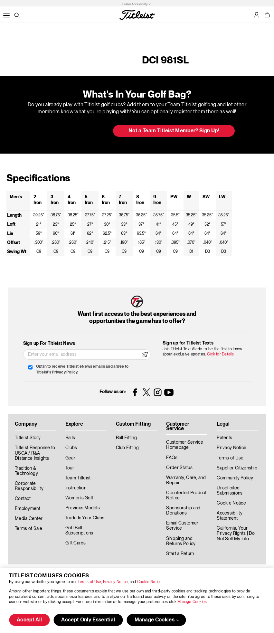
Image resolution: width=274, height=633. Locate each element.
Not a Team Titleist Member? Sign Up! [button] (173, 131)
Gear (70, 458)
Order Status (179, 468)
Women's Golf (79, 498)
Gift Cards (75, 543)
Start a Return (180, 554)
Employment (27, 509)
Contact (23, 499)
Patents (224, 438)
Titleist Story (28, 438)
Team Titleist (78, 478)
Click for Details (220, 354)
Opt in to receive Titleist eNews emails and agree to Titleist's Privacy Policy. (82, 369)
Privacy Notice (115, 582)
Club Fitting (127, 448)
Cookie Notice (149, 582)
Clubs (71, 448)
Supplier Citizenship (237, 468)
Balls (70, 438)
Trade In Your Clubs (84, 518)
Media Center (29, 519)
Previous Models (82, 508)
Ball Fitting (126, 438)
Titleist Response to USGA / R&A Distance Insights (35, 453)
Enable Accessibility (135, 4)
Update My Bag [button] (73, 131)
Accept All (29, 620)
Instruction (75, 488)
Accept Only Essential (88, 620)
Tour (69, 468)
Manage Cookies (192, 602)
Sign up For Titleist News (49, 343)
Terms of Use (89, 582)
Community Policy (235, 478)
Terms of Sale (29, 529)
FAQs (171, 458)
